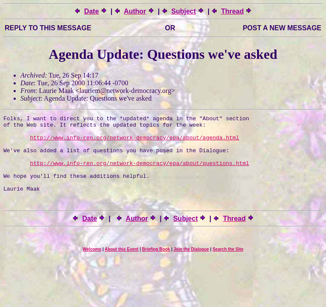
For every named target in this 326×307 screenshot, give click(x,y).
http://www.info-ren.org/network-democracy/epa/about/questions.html (139, 173)
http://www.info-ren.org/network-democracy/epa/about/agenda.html (134, 142)
